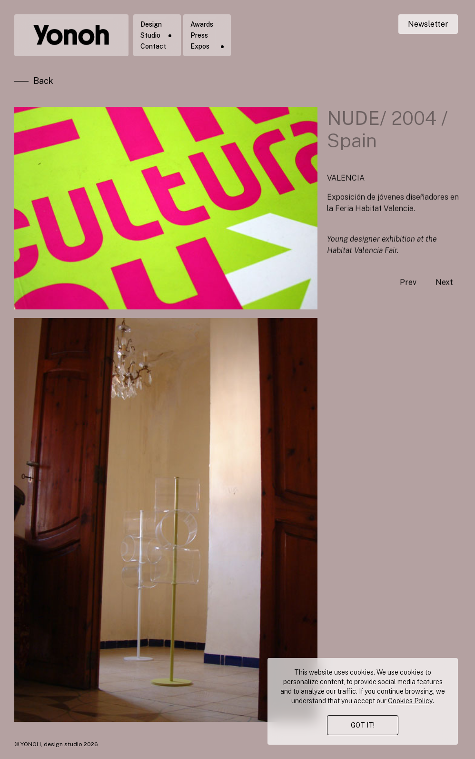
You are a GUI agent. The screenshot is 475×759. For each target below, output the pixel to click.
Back (43, 83)
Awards (201, 24)
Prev (408, 294)
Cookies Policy (410, 701)
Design (151, 24)
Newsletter (428, 24)
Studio (150, 35)
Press (199, 35)
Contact (153, 46)
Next (444, 294)
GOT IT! (363, 725)
